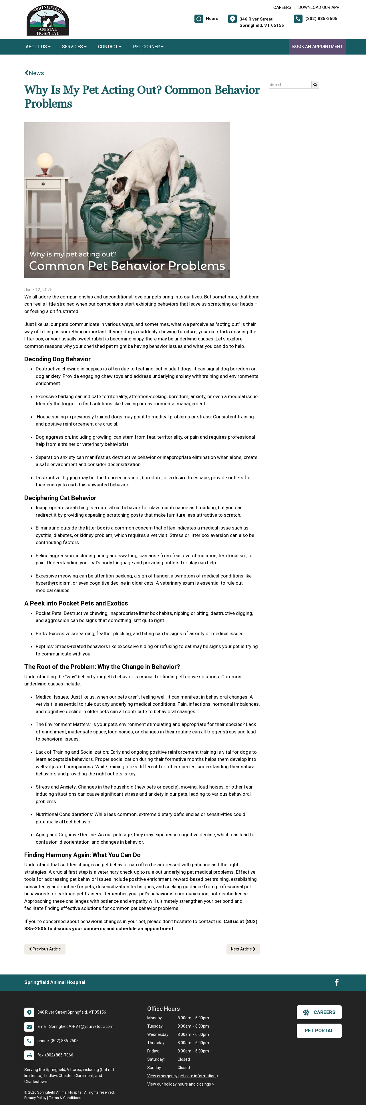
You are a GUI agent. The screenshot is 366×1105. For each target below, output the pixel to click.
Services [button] (74, 46)
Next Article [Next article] (243, 949)
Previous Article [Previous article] (45, 949)
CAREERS (282, 7)
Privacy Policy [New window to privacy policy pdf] (35, 1098)
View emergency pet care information (181, 1076)
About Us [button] (38, 46)
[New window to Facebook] (337, 983)
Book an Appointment (317, 46)
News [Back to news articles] (34, 73)
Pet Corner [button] (148, 46)
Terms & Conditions (65, 1098)
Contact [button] (110, 46)
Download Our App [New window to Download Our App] (319, 7)
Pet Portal (319, 1030)
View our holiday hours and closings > (180, 1084)
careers (319, 1012)
